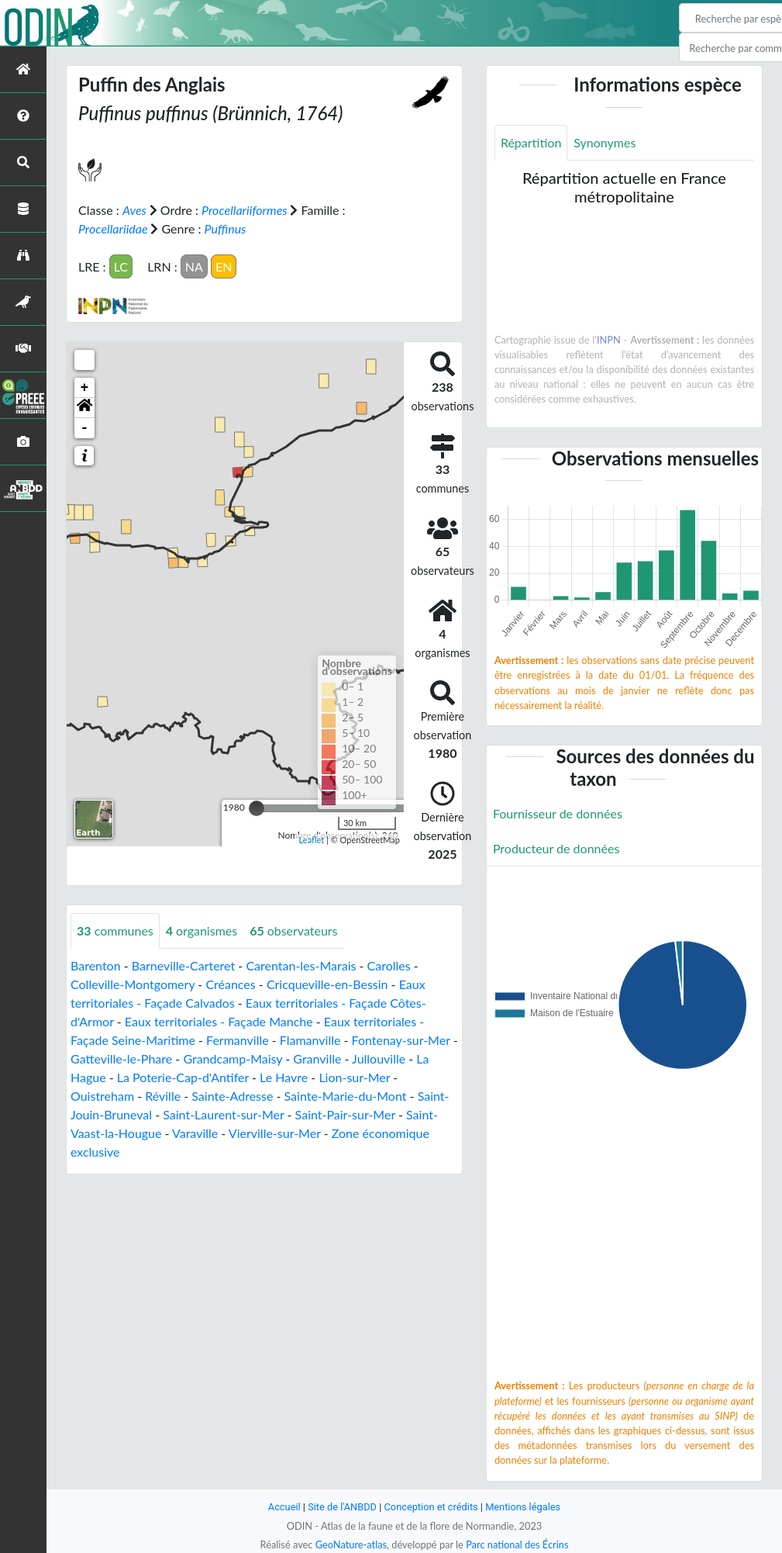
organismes (201, 930)
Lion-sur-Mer (354, 1077)
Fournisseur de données (557, 813)
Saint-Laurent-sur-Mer (223, 1114)
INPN (609, 340)
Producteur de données (556, 848)
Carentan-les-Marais (301, 965)
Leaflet (312, 840)
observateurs (293, 930)
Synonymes (605, 142)
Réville (163, 1095)
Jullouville (378, 1058)
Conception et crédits (431, 1507)
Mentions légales (522, 1507)
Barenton (96, 965)
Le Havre (284, 1077)
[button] (84, 408)
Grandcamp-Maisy (232, 1058)
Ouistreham (102, 1095)
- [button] (85, 428)
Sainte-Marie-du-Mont (345, 1095)
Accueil (284, 1507)
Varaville (195, 1133)
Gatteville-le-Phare (121, 1058)
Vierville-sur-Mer (275, 1133)
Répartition (531, 142)
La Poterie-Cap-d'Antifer (183, 1077)
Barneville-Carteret (183, 965)
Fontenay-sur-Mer (401, 1039)
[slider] (256, 808)
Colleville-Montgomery (133, 984)
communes (115, 930)
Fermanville (237, 1039)
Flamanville (310, 1039)
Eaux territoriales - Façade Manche (219, 1021)
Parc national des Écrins (517, 1544)
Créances (230, 984)
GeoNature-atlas (351, 1544)
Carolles (389, 965)
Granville (317, 1058)
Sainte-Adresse (232, 1095)
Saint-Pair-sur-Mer (345, 1114)
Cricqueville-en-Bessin (327, 984)
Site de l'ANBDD (342, 1507)
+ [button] (85, 388)
